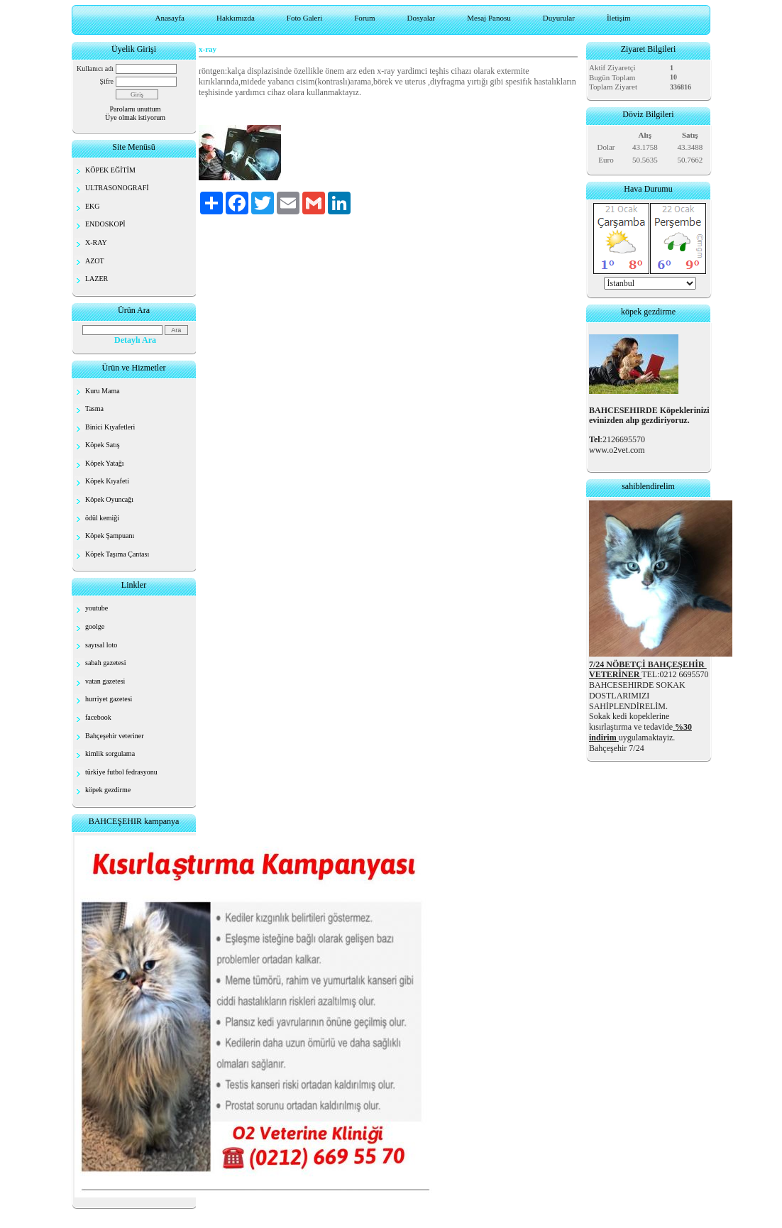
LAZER (96, 279)
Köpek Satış (102, 445)
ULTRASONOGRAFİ (117, 188)
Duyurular (559, 17)
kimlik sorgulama (110, 753)
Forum (364, 17)
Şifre (107, 81)
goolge (94, 626)
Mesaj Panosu (488, 17)
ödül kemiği (102, 518)
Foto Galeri (304, 17)
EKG (92, 206)
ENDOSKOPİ (105, 224)
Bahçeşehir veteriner (114, 736)
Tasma (94, 408)
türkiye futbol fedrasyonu (121, 772)
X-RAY (96, 242)
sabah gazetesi (105, 663)
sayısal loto (101, 645)
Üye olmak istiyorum (135, 117)
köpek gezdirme (108, 790)
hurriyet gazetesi (108, 699)
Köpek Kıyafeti (107, 481)
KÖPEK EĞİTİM (110, 170)
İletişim (619, 17)
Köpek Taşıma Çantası (117, 554)
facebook (98, 717)
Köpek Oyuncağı (109, 499)
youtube (96, 608)
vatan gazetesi (105, 681)
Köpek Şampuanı (109, 535)
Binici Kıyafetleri (110, 427)
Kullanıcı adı (95, 68)
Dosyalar (421, 17)
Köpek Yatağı (104, 463)
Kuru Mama (102, 391)
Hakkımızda (235, 17)
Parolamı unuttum (135, 109)
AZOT (94, 261)
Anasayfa (170, 17)
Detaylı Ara (135, 340)
